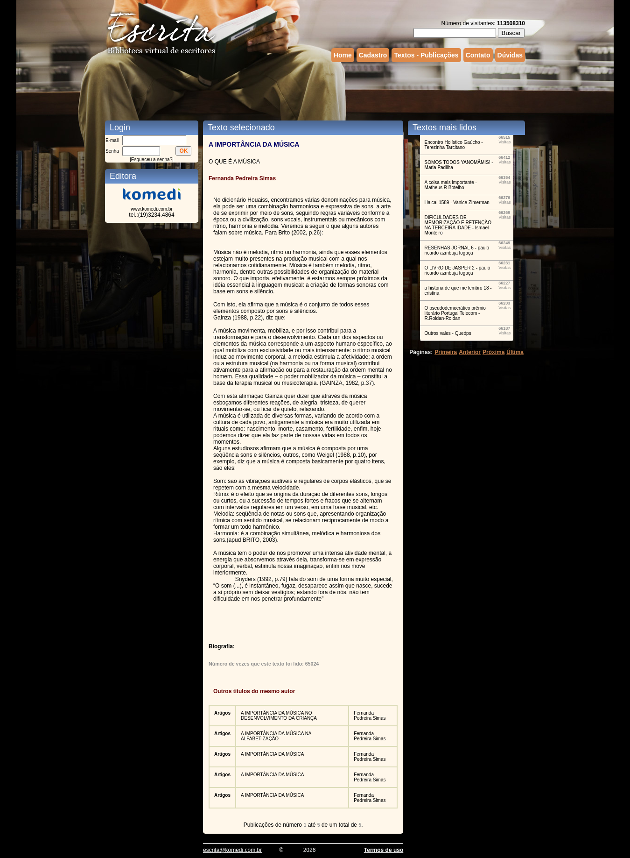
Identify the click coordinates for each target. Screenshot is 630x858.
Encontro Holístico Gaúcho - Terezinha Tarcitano (454, 145)
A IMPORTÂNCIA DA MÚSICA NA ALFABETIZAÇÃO (276, 736)
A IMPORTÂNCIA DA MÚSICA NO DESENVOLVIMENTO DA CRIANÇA (279, 715)
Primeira (445, 352)
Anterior (470, 352)
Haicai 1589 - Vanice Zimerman (457, 202)
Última (515, 352)
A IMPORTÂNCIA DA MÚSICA (272, 754)
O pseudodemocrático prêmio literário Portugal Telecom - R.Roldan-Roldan (455, 313)
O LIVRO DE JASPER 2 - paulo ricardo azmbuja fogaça (457, 270)
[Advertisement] (315, 90)
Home (343, 55)
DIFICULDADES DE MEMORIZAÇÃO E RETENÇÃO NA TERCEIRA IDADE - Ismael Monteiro (458, 225)
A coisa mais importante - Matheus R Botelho (451, 185)
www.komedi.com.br (151, 209)
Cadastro (373, 55)
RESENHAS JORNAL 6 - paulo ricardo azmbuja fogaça (457, 250)
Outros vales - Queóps (448, 333)
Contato (478, 55)
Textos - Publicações (426, 55)
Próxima (493, 352)
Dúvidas (510, 55)
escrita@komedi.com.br (232, 850)
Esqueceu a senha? (151, 159)
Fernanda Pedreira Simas (369, 715)
